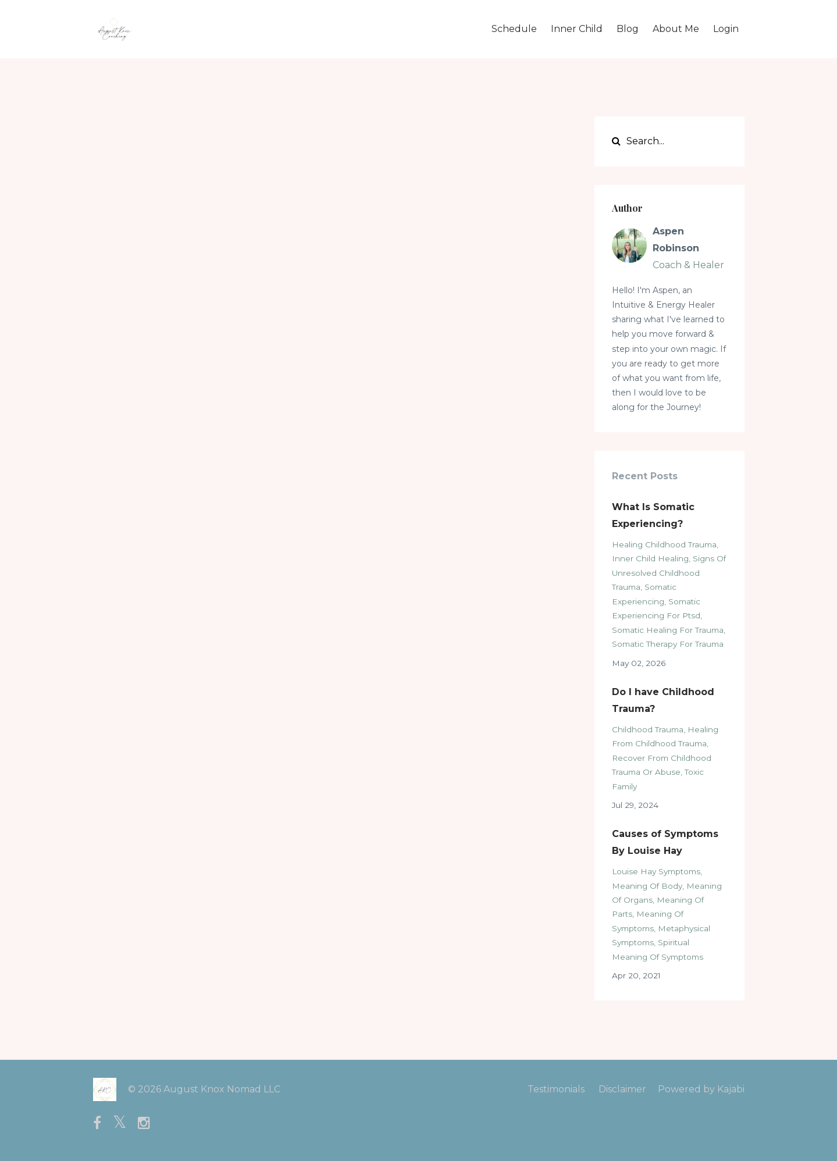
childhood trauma (647, 729)
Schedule (514, 28)
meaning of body (647, 886)
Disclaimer (622, 1089)
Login (726, 28)
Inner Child (577, 28)
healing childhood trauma (664, 544)
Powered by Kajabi (701, 1089)
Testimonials (556, 1089)
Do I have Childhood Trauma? (663, 700)
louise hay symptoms (656, 871)
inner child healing (650, 558)
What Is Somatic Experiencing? (653, 515)
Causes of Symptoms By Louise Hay (665, 842)
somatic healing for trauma (668, 630)
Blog (628, 28)
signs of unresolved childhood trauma (669, 573)
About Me (676, 28)
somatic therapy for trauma (668, 644)
